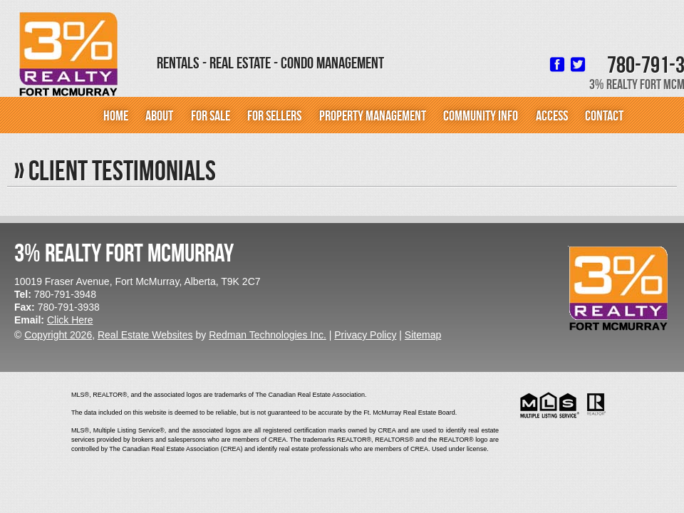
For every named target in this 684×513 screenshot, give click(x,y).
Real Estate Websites (145, 335)
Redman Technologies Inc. (267, 335)
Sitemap (423, 335)
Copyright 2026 (58, 335)
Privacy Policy (365, 335)
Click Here (70, 320)
